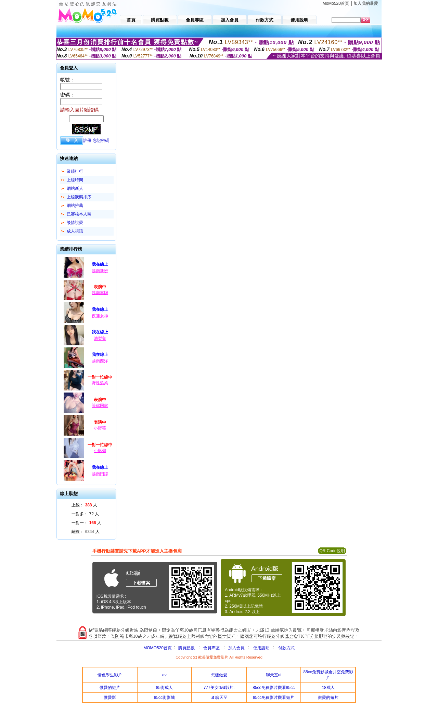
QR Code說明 (332, 550)
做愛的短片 (110, 687)
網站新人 (75, 188)
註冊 (87, 140)
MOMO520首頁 (157, 648)
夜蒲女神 (100, 316)
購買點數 (186, 648)
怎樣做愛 (219, 675)
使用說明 (261, 648)
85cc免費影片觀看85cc (274, 687)
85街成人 (164, 687)
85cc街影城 (164, 697)
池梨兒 (100, 338)
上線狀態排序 (79, 197)
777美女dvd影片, (219, 687)
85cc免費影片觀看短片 (273, 697)
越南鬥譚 (100, 474)
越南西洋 (100, 361)
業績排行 (75, 171)
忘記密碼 (101, 140)
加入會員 (236, 648)
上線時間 (75, 179)
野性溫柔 (100, 383)
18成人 (328, 687)
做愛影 (110, 697)
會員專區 (211, 648)
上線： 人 (84, 505)
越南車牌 (100, 292)
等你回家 (100, 405)
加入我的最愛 (365, 3)
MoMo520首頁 (336, 3)
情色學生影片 (110, 675)
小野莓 (100, 428)
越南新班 (100, 270)
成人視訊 (75, 231)
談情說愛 (75, 222)
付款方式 (286, 648)
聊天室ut (274, 675)
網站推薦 (75, 205)
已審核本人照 (79, 214)
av (164, 675)
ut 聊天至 (218, 697)
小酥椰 (100, 450)
